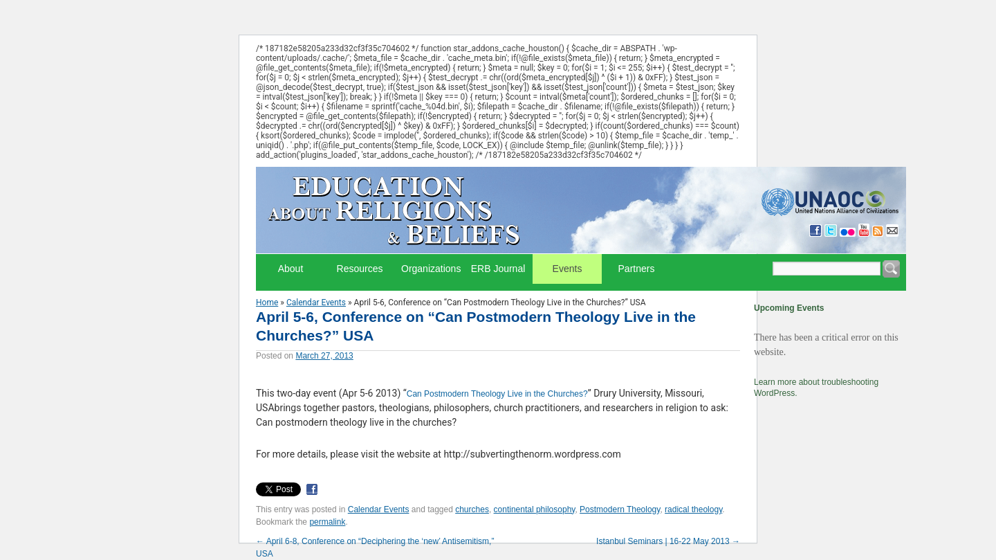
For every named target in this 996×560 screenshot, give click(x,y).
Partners (636, 268)
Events (567, 268)
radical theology (693, 509)
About (291, 268)
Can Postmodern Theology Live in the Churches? (497, 394)
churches (472, 509)
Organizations (431, 268)
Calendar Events (316, 302)
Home (267, 302)
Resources (360, 268)
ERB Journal (498, 268)
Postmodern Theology (620, 509)
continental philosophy (534, 509)
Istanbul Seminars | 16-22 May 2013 (668, 541)
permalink (327, 522)
